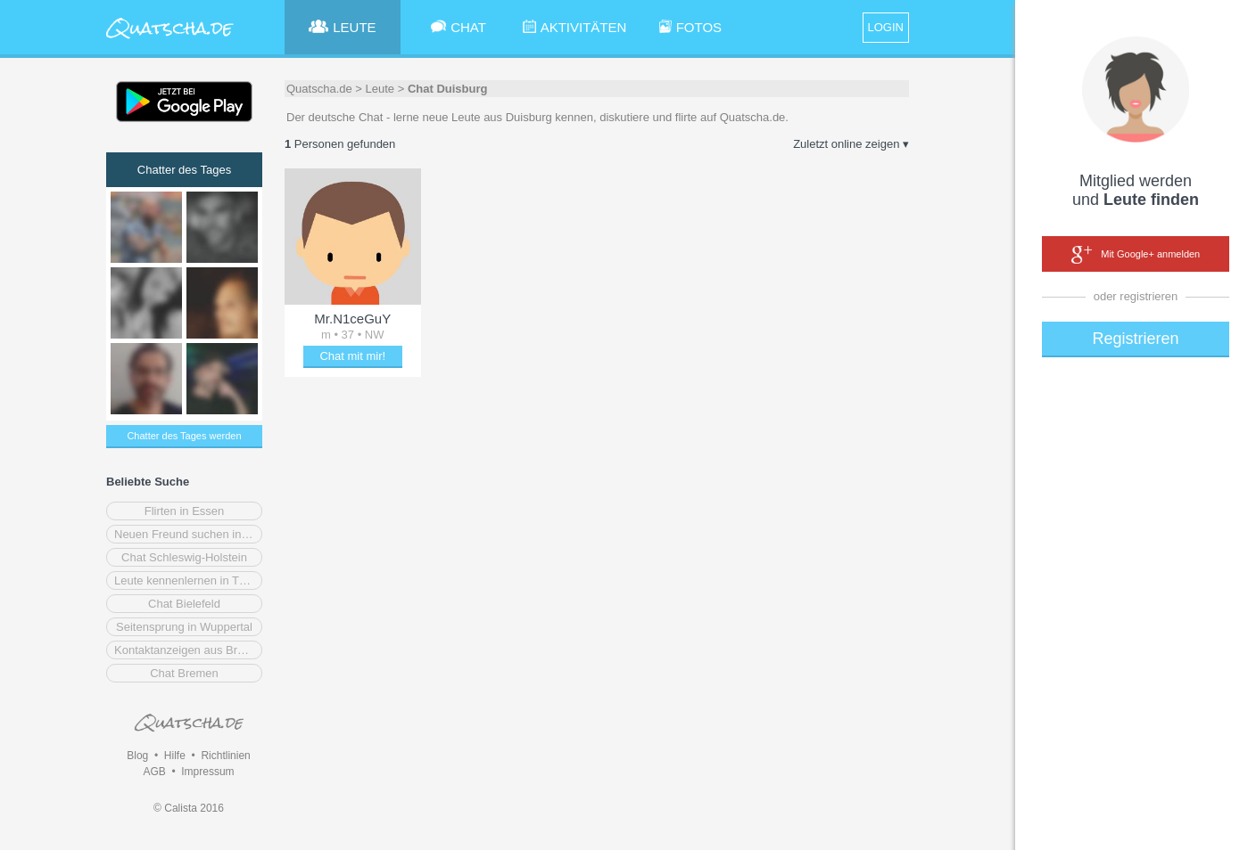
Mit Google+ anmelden (1135, 255)
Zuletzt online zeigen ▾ (851, 144)
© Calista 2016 (188, 808)
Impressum (207, 771)
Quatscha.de (319, 88)
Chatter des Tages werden (184, 435)
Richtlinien (225, 755)
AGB (154, 771)
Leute (380, 88)
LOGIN (886, 27)
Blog (137, 755)
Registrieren (1135, 338)
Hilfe (175, 755)
